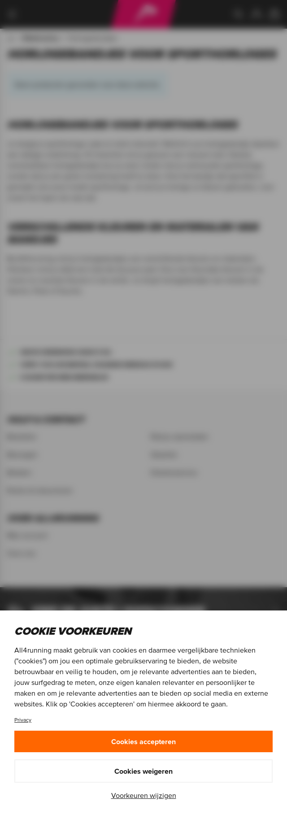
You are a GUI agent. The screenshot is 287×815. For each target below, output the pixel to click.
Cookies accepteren (143, 741)
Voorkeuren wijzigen (143, 795)
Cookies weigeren (143, 771)
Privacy (22, 720)
